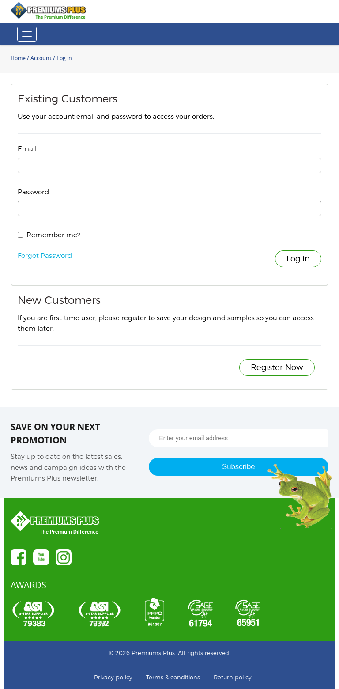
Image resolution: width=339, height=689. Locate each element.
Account (41, 58)
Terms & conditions (173, 677)
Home (18, 58)
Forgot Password (45, 256)
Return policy (233, 677)
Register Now (277, 367)
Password (33, 192)
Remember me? (53, 235)
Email (27, 149)
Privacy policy (113, 677)
